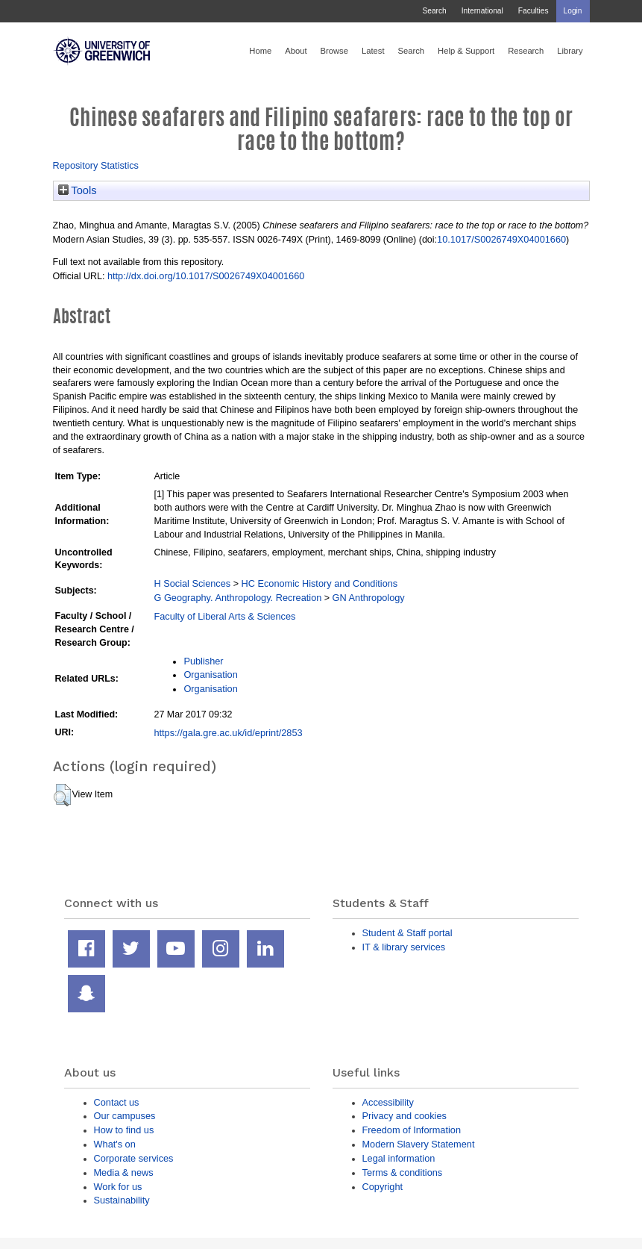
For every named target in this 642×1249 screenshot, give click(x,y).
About (295, 50)
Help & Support (466, 50)
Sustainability (122, 1200)
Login (573, 11)
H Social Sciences (192, 583)
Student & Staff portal (407, 932)
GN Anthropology (369, 597)
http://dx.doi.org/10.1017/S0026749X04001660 (205, 275)
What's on (115, 1144)
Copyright (382, 1186)
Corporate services (134, 1158)
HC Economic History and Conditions (319, 583)
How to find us (124, 1130)
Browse (334, 50)
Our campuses (125, 1115)
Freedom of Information (412, 1130)
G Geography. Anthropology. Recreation (237, 597)
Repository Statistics (96, 165)
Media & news (124, 1172)
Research (526, 50)
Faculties (533, 11)
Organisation (210, 674)
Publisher (203, 661)
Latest (373, 50)
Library (569, 50)
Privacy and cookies (404, 1115)
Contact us (116, 1102)
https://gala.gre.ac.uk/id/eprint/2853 (228, 732)
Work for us (118, 1186)
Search (434, 11)
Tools (77, 190)
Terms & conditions (402, 1172)
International (482, 11)
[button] (62, 795)
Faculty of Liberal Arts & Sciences (224, 616)
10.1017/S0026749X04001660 (501, 239)
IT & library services (404, 947)
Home (260, 50)
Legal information (398, 1158)
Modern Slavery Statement (418, 1144)
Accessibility (388, 1102)
